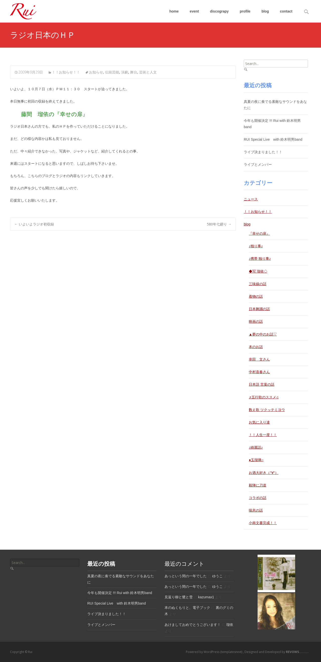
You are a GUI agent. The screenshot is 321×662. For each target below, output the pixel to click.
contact (286, 11)
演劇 (124, 72)
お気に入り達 (259, 422)
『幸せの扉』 (259, 233)
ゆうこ (217, 576)
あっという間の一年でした (186, 576)
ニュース (251, 199)
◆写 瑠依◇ (258, 271)
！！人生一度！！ (263, 435)
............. (297, 652)
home (174, 11)
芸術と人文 (148, 72)
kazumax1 (206, 597)
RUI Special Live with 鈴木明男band (273, 139)
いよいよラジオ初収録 (34, 224)
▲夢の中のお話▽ (263, 334)
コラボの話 (257, 498)
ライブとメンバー (258, 164)
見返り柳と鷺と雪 (179, 597)
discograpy (219, 11)
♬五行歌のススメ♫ (264, 397)
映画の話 (256, 321)
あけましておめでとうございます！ (193, 625)
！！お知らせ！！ (66, 72)
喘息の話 (256, 510)
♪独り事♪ (256, 246)
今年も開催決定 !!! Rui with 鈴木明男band (119, 593)
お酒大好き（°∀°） (263, 473)
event (194, 11)
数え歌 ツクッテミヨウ (267, 410)
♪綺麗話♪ (256, 447)
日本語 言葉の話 (261, 384)
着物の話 (256, 296)
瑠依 (229, 625)
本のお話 (256, 347)
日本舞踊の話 (259, 309)
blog (265, 11)
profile (245, 11)
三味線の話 (257, 284)
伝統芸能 (112, 72)
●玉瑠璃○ (256, 460)
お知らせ (96, 72)
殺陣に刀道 (257, 485)
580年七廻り (219, 224)
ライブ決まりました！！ (263, 152)
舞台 (133, 72)
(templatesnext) (231, 652)
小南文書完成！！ (263, 523)
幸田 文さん (259, 359)
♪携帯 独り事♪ (260, 259)
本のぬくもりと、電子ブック (187, 608)
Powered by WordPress (203, 652)
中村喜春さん (259, 372)
